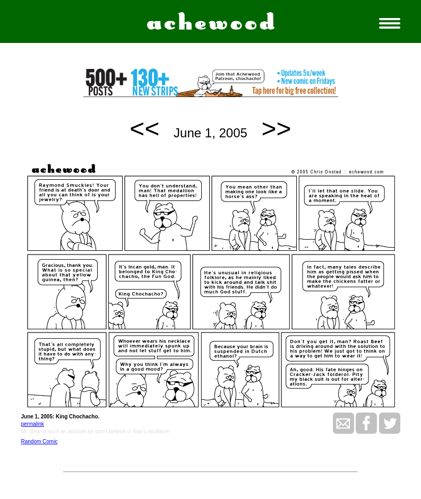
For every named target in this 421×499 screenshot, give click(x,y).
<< (144, 129)
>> (276, 129)
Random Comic (39, 441)
